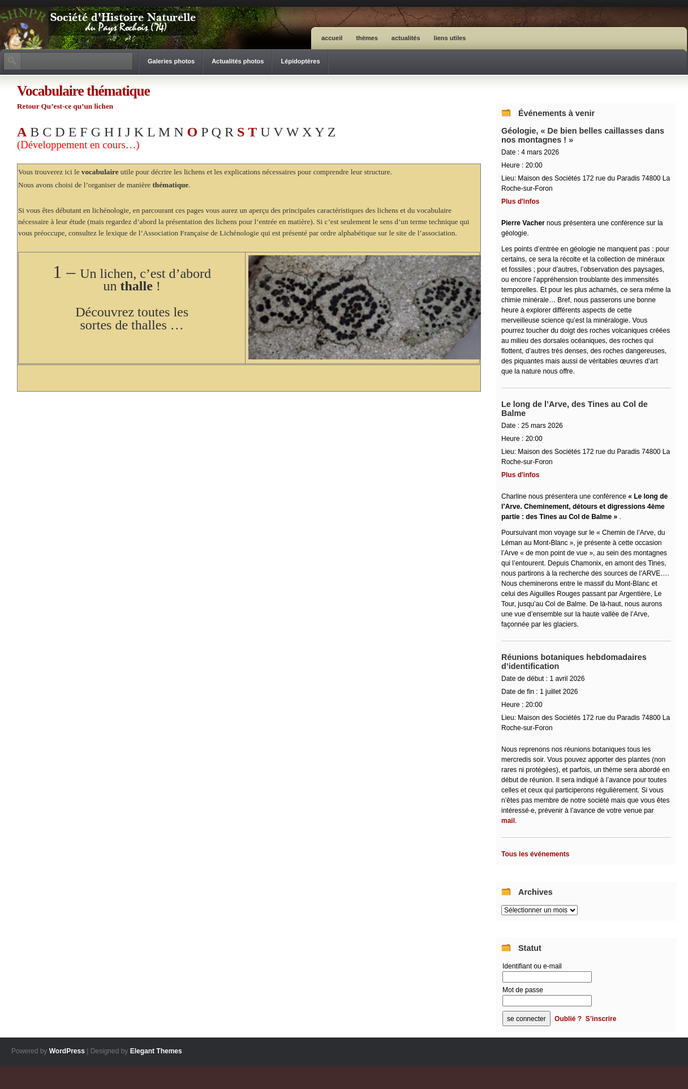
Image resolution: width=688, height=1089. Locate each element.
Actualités (406, 38)
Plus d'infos (520, 201)
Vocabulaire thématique (83, 90)
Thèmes (367, 38)
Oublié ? (568, 1019)
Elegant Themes (156, 1051)
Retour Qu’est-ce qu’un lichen (65, 106)
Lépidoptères (300, 61)
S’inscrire (601, 1019)
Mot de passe (522, 990)
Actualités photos (238, 61)
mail (508, 821)
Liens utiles (450, 38)
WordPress (67, 1051)
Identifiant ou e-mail (532, 966)
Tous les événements (535, 854)
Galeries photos (171, 61)
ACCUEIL (331, 38)
